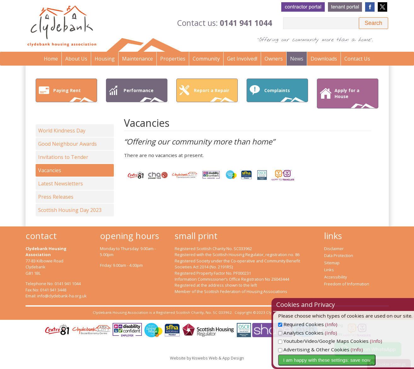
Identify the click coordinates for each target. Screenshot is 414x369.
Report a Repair (214, 94)
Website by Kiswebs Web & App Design (207, 358)
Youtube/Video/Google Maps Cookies (340, 341)
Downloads (324, 58)
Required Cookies (318, 324)
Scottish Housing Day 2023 (70, 210)
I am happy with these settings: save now (343, 360)
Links (329, 269)
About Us (76, 58)
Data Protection (338, 255)
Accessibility (335, 277)
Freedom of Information (346, 284)
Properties (172, 58)
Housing (105, 58)
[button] (373, 23)
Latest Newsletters (60, 183)
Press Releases (55, 196)
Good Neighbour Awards (67, 143)
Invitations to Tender (63, 157)
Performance (144, 94)
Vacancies (49, 170)
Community (206, 58)
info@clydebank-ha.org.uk (62, 296)
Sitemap (332, 263)
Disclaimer (334, 248)
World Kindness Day (61, 130)
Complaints (284, 94)
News (296, 58)
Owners (274, 58)
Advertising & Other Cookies (330, 349)
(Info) (348, 324)
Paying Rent (73, 94)
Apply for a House (355, 97)
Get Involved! (242, 58)
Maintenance (137, 58)
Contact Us (357, 58)
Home (51, 58)
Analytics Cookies (317, 333)
